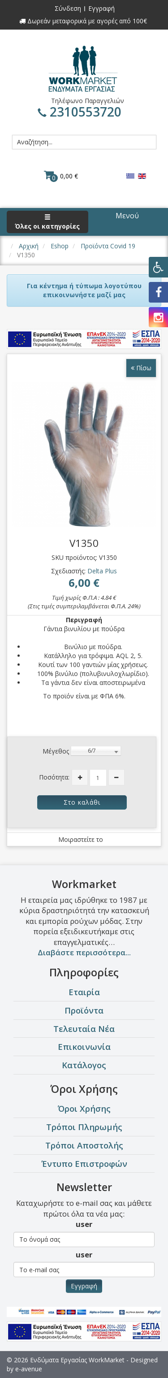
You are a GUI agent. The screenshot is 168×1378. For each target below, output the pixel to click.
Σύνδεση (68, 8)
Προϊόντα (84, 1010)
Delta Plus (102, 571)
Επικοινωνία (84, 1046)
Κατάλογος (84, 1064)
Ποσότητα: (54, 777)
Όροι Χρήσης (84, 1108)
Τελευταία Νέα (84, 1028)
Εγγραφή (101, 8)
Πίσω (141, 368)
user (84, 1224)
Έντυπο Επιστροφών (84, 1163)
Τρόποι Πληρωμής (84, 1126)
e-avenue (28, 1369)
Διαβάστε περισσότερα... (84, 952)
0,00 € (61, 175)
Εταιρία (84, 991)
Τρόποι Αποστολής (84, 1145)
